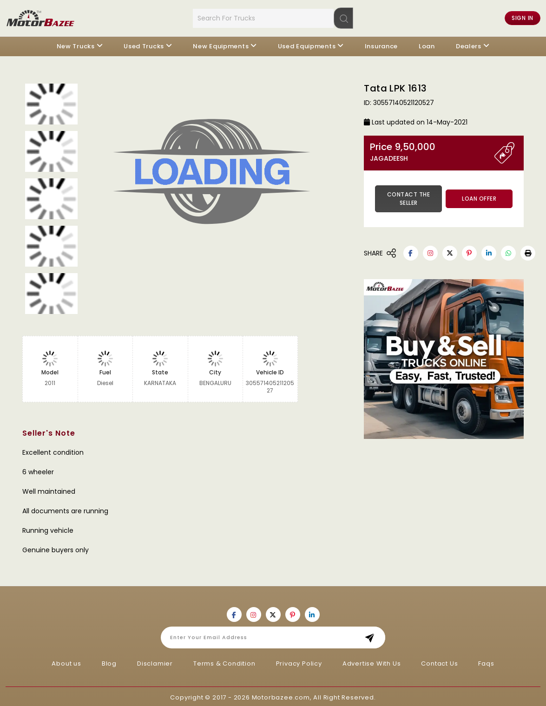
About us (66, 661)
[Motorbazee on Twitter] (449, 250)
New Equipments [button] (221, 43)
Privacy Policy (299, 661)
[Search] (343, 16)
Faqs (486, 661)
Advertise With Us (371, 661)
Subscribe (372, 635)
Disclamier (155, 661)
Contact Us (439, 661)
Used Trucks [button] (144, 43)
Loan (427, 43)
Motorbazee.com (281, 695)
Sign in (522, 17)
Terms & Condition (224, 661)
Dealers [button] (468, 43)
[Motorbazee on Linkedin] (488, 250)
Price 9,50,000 (432, 150)
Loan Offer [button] (479, 196)
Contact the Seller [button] (408, 196)
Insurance (381, 43)
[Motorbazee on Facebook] (410, 250)
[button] (527, 250)
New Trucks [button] (76, 43)
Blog (109, 661)
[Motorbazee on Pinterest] (469, 250)
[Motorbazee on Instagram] (430, 250)
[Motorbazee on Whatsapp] (508, 250)
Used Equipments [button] (307, 43)
